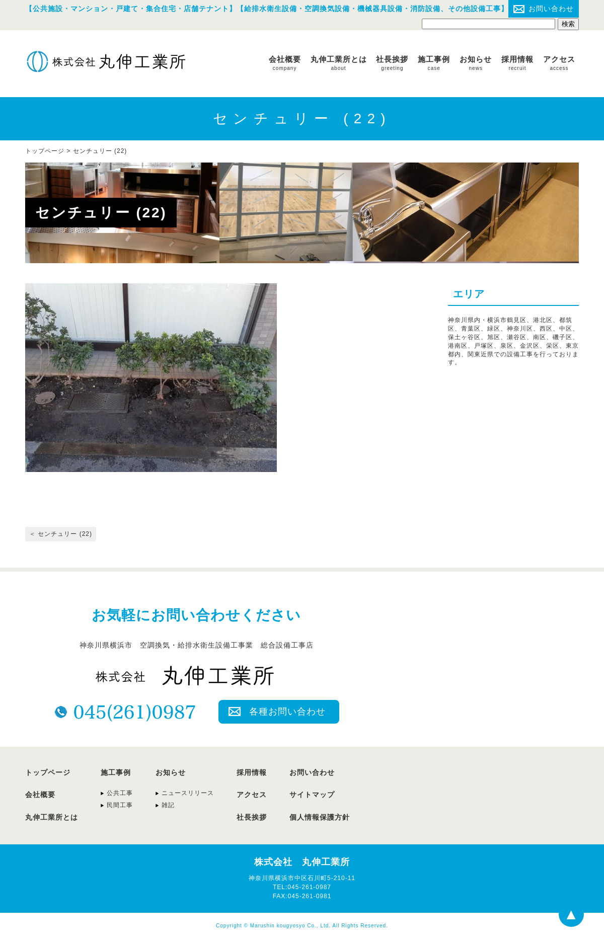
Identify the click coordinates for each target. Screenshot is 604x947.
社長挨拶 (392, 63)
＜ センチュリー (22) (60, 533)
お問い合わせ (551, 9)
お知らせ (476, 63)
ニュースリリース (188, 793)
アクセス (559, 63)
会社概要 (285, 63)
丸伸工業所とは (339, 63)
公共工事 (120, 793)
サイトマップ (312, 795)
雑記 (168, 805)
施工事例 (434, 63)
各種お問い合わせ (287, 711)
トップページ (47, 772)
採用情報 (517, 63)
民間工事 (120, 805)
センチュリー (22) (100, 150)
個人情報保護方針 (319, 817)
